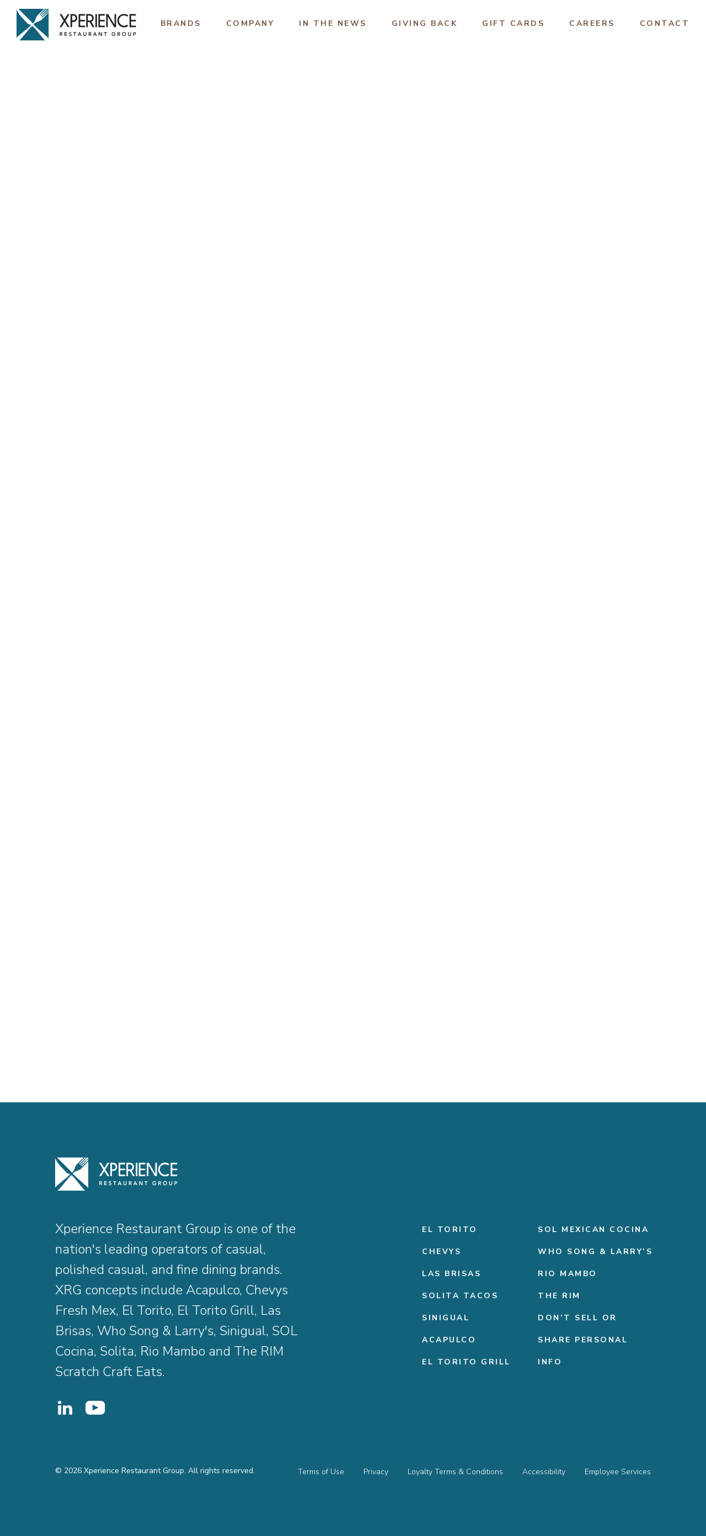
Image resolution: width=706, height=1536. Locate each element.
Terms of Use (321, 1471)
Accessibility (543, 1471)
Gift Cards (513, 23)
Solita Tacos (460, 1295)
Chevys (441, 1251)
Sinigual (445, 1318)
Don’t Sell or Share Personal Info (583, 1340)
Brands (181, 23)
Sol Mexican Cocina (593, 1229)
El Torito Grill (466, 1362)
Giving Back (425, 23)
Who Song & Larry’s (595, 1251)
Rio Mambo (567, 1273)
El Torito (450, 1229)
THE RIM (559, 1295)
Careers (592, 23)
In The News (333, 23)
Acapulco (449, 1340)
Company (250, 23)
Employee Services (618, 1471)
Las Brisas (451, 1273)
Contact (665, 23)
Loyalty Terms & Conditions (455, 1471)
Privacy (375, 1471)
